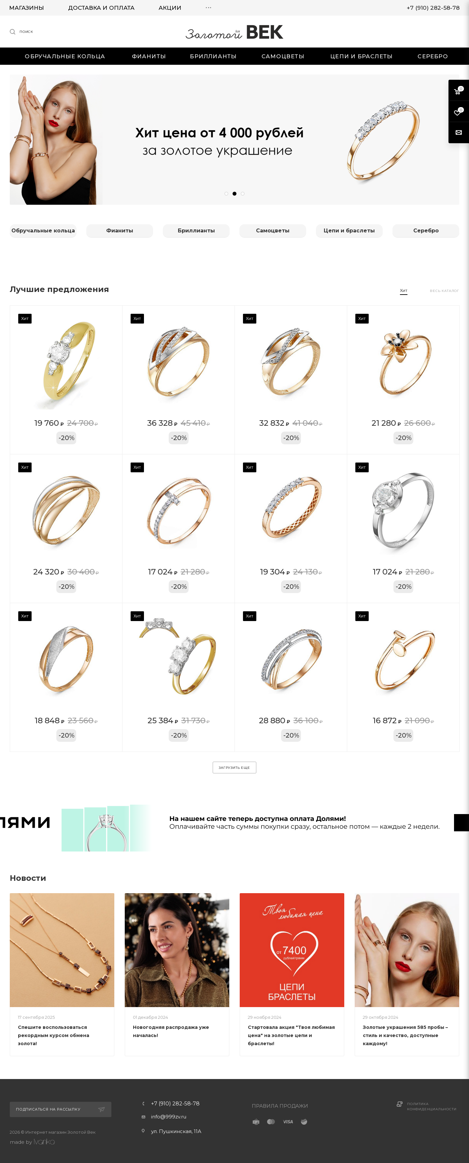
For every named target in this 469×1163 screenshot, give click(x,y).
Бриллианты (196, 231)
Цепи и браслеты (349, 231)
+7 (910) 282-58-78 (175, 1103)
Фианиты (119, 231)
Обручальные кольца (43, 231)
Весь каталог (444, 291)
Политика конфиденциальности (431, 1106)
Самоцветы (273, 231)
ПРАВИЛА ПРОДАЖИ (280, 1106)
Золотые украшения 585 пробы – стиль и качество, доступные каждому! (405, 1035)
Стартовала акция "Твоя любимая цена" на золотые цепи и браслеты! (291, 1035)
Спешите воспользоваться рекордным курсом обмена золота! (53, 1035)
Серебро (426, 231)
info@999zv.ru (168, 1117)
